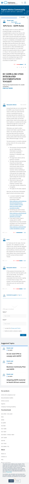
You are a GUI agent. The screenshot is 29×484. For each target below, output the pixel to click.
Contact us (4, 456)
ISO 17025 (3, 443)
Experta (3, 404)
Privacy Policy (9, 472)
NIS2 (2, 417)
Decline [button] (17, 480)
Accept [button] (11, 480)
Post (23, 335)
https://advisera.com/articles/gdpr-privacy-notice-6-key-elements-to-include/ (18, 214)
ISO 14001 (3, 431)
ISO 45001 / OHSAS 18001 (7, 434)
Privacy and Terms (15, 328)
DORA (2, 420)
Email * (5, 319)
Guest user (10, 348)
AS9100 (3, 440)
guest (8, 239)
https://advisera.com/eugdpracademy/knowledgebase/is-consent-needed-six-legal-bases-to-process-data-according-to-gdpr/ (18, 204)
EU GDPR (7, 11)
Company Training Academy (8, 406)
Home (2, 11)
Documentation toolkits (7, 398)
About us (3, 453)
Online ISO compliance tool (8, 395)
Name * (5, 312)
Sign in (20, 295)
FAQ (2, 459)
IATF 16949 (4, 437)
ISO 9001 (3, 425)
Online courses (5, 401)
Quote (5, 232)
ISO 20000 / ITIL (5, 446)
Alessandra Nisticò (11, 104)
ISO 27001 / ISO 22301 (7, 414)
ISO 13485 (3, 428)
